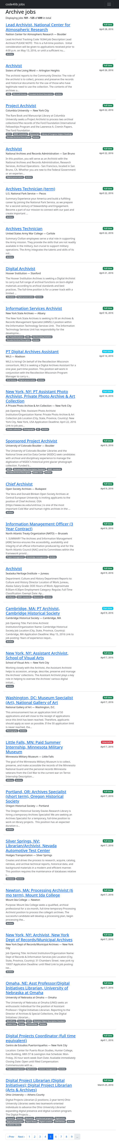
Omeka (21, 1021)
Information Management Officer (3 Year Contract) (39, 526)
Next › (21, 1136)
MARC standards (20, 134)
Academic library (13, 1125)
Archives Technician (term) (30, 188)
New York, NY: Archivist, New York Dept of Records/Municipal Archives (39, 937)
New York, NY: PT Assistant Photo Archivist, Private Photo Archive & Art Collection (40, 396)
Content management (48, 1069)
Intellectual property (44, 1118)
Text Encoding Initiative (41, 337)
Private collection (14, 429)
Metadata (11, 297)
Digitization (31, 1069)
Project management (15, 557)
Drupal (21, 1024)
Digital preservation (15, 177)
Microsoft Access (20, 94)
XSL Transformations (15, 337)
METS (9, 469)
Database (10, 879)
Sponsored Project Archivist (31, 440)
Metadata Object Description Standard (29, 469)
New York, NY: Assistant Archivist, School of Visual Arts (37, 655)
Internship (107, 742)
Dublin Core (38, 472)
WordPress (11, 1021)
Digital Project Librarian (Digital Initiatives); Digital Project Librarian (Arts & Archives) (39, 1085)
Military (10, 780)
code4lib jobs (15, 4)
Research (10, 1118)
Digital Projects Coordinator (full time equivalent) (41, 1038)
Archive (10, 54)
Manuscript (34, 134)
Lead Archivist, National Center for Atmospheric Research (38, 27)
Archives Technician (24, 228)
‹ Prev (11, 1136)
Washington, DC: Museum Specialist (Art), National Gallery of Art (39, 700)
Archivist (14, 65)
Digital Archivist (20, 268)
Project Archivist (21, 105)
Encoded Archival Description (41, 94)
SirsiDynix (11, 597)
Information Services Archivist (34, 308)
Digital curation (45, 1121)
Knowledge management (36, 557)
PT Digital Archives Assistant (32, 351)
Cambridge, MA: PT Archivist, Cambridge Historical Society (33, 611)
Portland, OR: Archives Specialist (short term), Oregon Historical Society (36, 796)
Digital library (31, 1121)
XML (8, 94)
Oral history (11, 380)
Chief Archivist (19, 484)
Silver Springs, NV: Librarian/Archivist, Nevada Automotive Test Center (31, 845)
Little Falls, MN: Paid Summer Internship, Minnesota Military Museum (34, 747)
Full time (108, 24)
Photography (29, 429)
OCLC (9, 134)
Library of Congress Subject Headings (57, 134)
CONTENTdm (32, 1024)
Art (38, 429)
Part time (107, 351)
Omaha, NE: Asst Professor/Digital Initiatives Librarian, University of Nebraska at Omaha (38, 987)
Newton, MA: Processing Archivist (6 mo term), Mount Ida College (39, 892)
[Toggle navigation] (109, 4)
